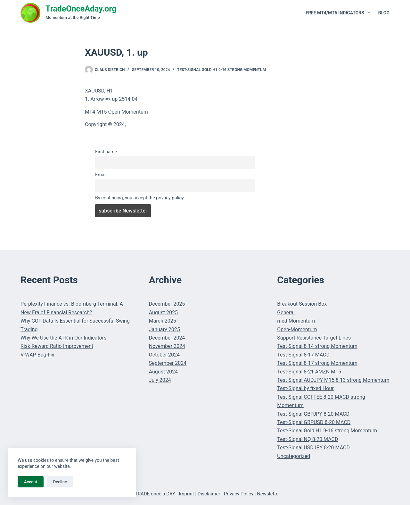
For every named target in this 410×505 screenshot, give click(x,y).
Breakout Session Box (302, 304)
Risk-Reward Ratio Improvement (56, 346)
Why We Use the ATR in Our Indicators (63, 338)
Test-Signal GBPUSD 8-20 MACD (313, 422)
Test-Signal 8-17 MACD (303, 355)
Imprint (186, 494)
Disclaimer (209, 494)
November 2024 (167, 346)
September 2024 (168, 363)
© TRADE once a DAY (152, 494)
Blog (384, 12)
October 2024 (164, 355)
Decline (60, 481)
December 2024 (167, 338)
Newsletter (268, 494)
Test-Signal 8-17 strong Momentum (317, 363)
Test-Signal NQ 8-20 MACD (307, 439)
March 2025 (162, 321)
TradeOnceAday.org (81, 8)
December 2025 (167, 304)
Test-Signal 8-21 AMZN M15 (309, 372)
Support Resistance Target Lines (314, 338)
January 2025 (164, 329)
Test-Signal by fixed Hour (305, 388)
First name (106, 152)
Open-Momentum (297, 329)
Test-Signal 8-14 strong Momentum (317, 346)
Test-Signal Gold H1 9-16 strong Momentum (221, 70)
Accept (30, 481)
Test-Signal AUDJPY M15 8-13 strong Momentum (333, 380)
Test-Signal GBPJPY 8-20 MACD (313, 414)
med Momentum (296, 321)
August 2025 (163, 312)
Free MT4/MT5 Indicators (339, 13)
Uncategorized (293, 456)
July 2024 (160, 380)
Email (101, 175)
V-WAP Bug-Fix (37, 355)
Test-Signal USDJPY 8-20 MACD (313, 448)
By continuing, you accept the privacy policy (139, 198)
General (285, 312)
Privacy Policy (238, 494)
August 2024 (163, 372)
